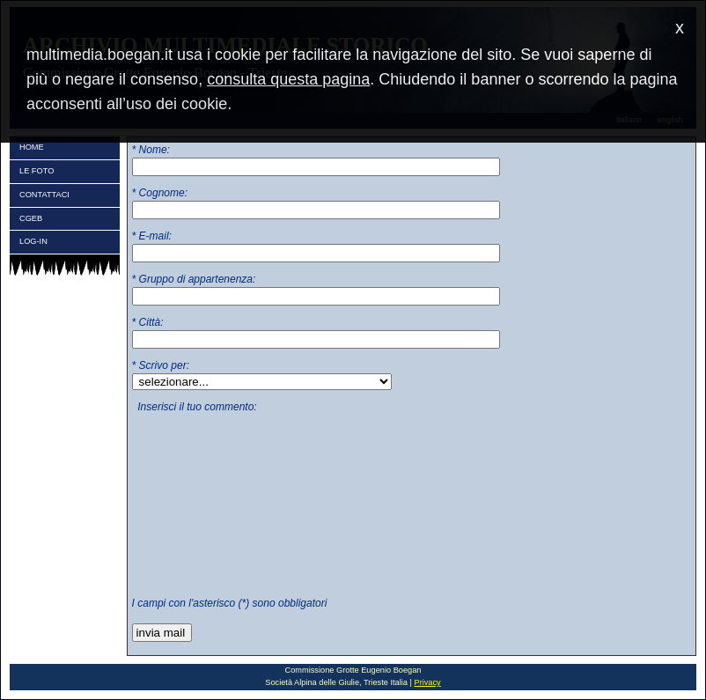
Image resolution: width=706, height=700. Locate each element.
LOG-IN (33, 241)
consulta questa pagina (288, 79)
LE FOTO (36, 170)
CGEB (30, 218)
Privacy (427, 682)
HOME (31, 147)
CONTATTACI (44, 194)
